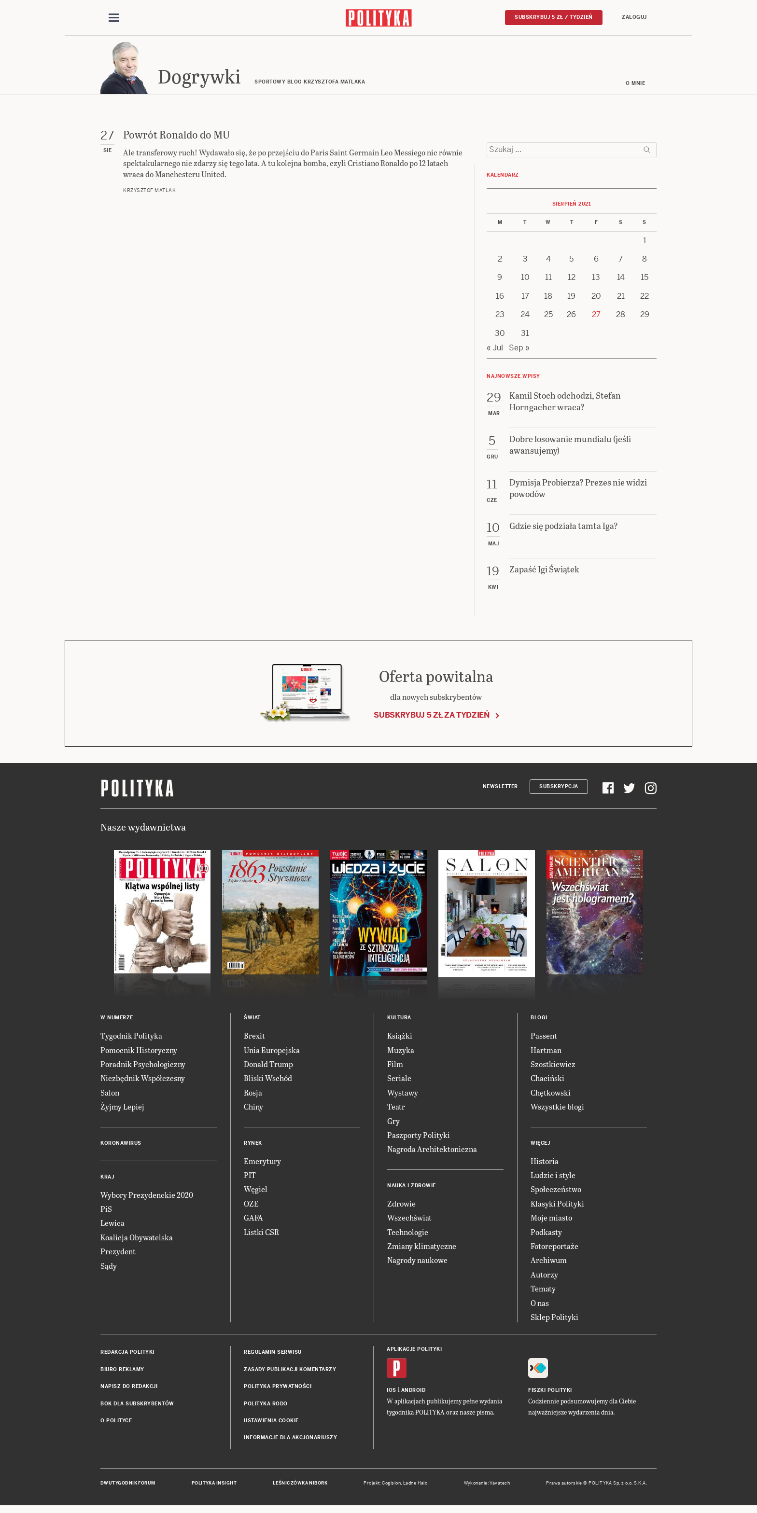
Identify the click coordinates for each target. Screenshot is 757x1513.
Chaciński (547, 1082)
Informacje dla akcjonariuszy (290, 1442)
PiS (106, 1213)
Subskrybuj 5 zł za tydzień (432, 720)
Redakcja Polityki (127, 1357)
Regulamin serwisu (273, 1357)
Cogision (391, 1487)
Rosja (253, 1097)
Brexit (254, 1040)
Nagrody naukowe (417, 1264)
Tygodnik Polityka (131, 1040)
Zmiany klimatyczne (421, 1250)
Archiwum (549, 1264)
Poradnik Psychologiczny (142, 1068)
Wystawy (402, 1097)
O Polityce (116, 1425)
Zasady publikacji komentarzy (290, 1374)
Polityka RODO (266, 1408)
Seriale (399, 1082)
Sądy (108, 1270)
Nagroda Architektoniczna (432, 1153)
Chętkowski (551, 1097)
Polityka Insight (214, 1487)
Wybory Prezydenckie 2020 (146, 1199)
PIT (250, 1179)
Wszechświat (409, 1222)
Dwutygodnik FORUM (127, 1487)
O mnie (635, 88)
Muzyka (400, 1054)
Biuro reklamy (122, 1374)
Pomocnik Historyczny (138, 1054)
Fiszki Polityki (550, 1394)
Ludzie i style (553, 1179)
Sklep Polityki (554, 1321)
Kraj (107, 1181)
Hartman (546, 1054)
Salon (109, 1097)
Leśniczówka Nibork (300, 1487)
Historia (545, 1165)
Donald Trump (268, 1068)
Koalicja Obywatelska (136, 1242)
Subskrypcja (558, 791)
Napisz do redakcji (128, 1391)
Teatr (396, 1111)
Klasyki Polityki (557, 1208)
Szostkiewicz (553, 1068)
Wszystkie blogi (557, 1111)
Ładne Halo (415, 1487)
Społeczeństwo (556, 1193)
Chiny (253, 1111)
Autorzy (544, 1279)
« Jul (495, 352)
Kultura (399, 1022)
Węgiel (255, 1193)
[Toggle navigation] (113, 18)
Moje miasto (551, 1222)
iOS (391, 1394)
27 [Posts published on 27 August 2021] (596, 319)
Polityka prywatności (277, 1391)
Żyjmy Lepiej (122, 1111)
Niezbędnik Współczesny (142, 1082)
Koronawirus (120, 1147)
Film (395, 1068)
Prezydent (118, 1256)
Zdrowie (401, 1208)
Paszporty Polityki (418, 1139)
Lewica (112, 1227)
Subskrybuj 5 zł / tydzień (554, 17)
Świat (252, 1022)
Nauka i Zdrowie (411, 1190)
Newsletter (500, 791)
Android (413, 1394)
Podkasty (546, 1236)
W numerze (116, 1022)
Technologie (407, 1236)
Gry (393, 1125)
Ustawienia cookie (271, 1425)
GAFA (253, 1222)
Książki (399, 1040)
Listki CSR (261, 1236)
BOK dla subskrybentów (137, 1408)
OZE (251, 1208)
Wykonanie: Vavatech (487, 1487)
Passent (544, 1040)
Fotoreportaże (554, 1250)
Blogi (539, 1022)
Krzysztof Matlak (149, 195)
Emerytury (262, 1165)
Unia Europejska (272, 1054)
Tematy (543, 1293)
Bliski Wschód (268, 1082)
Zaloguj (634, 17)
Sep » (519, 352)
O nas (540, 1307)
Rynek (253, 1147)
